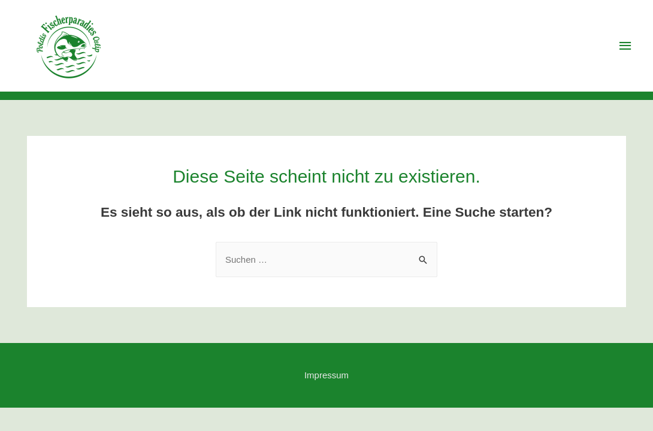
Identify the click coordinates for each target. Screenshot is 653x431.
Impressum (326, 375)
